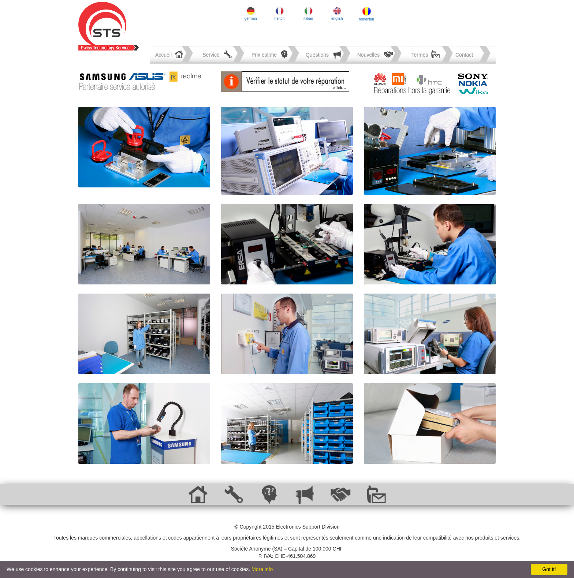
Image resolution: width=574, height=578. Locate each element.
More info (262, 569)
